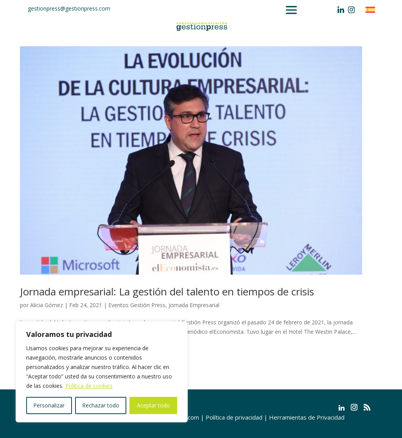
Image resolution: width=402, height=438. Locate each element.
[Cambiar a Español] (372, 9)
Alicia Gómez (46, 305)
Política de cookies (89, 385)
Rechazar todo (100, 405)
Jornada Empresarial (194, 305)
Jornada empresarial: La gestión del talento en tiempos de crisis (167, 291)
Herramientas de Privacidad (307, 417)
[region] (102, 371)
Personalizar (49, 405)
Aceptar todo (153, 405)
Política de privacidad (234, 417)
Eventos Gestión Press (136, 305)
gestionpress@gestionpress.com (69, 8)
